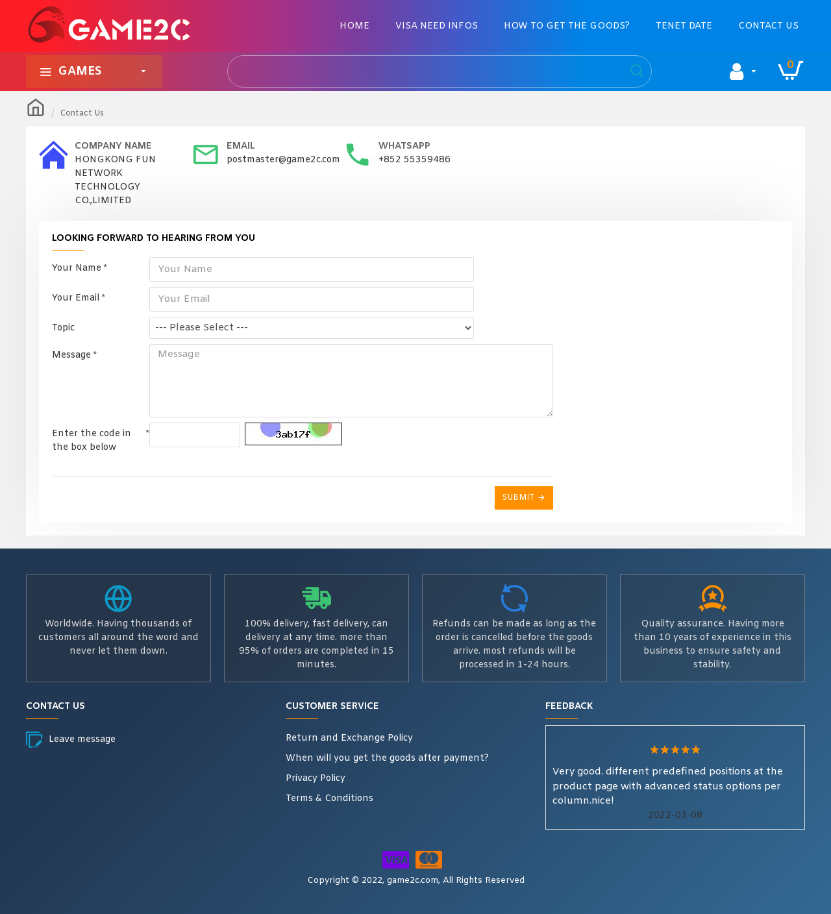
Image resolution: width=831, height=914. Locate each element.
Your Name (76, 268)
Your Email (75, 298)
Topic (63, 328)
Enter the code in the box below (91, 436)
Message (71, 355)
